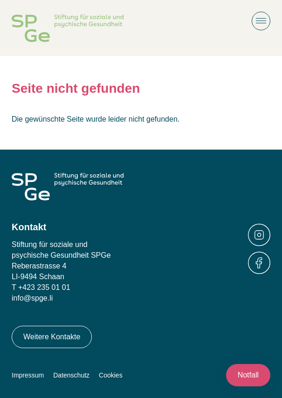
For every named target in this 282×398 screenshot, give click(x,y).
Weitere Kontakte (51, 337)
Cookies (111, 375)
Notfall (248, 375)
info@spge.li (32, 298)
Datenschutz (71, 375)
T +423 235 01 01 (41, 287)
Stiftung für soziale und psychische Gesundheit (68, 28)
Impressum (28, 375)
